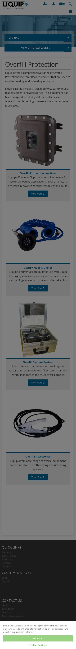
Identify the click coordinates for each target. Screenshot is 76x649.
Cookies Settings (38, 645)
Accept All (38, 638)
